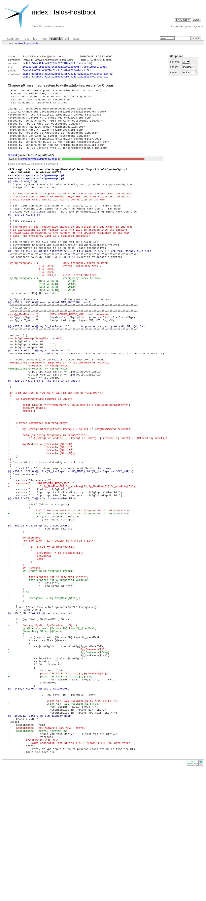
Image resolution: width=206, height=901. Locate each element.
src (22, 43)
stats (76, 38)
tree (44, 38)
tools (35, 43)
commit (56, 38)
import (28, 43)
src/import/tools (95, 67)
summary (13, 38)
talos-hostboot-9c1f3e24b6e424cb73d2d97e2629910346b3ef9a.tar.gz (67, 75)
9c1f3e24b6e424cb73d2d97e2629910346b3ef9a (52, 63)
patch (87, 63)
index (40, 12)
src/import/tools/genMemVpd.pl (38, 173)
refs (26, 38)
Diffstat (12, 169)
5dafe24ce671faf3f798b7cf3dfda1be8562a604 (52, 71)
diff (67, 38)
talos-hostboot (75, 12)
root (16, 43)
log (35, 38)
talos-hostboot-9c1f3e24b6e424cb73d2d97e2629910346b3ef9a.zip (65, 79)
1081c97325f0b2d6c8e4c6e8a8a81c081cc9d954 (52, 67)
